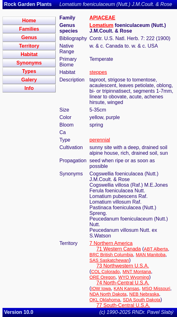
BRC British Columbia (111, 254)
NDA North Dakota (107, 294)
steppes (98, 72)
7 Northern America (111, 243)
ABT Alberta (156, 249)
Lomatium (101, 25)
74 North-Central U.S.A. (122, 282)
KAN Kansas (126, 288)
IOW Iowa (101, 288)
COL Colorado (105, 271)
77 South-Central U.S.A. (123, 305)
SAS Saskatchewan (109, 260)
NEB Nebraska (144, 294)
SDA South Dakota (141, 299)
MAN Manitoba (150, 254)
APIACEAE (102, 17)
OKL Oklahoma (104, 299)
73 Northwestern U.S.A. (122, 265)
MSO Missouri (156, 288)
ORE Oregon (102, 277)
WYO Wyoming (133, 277)
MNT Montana (137, 271)
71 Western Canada (118, 249)
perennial (99, 140)
